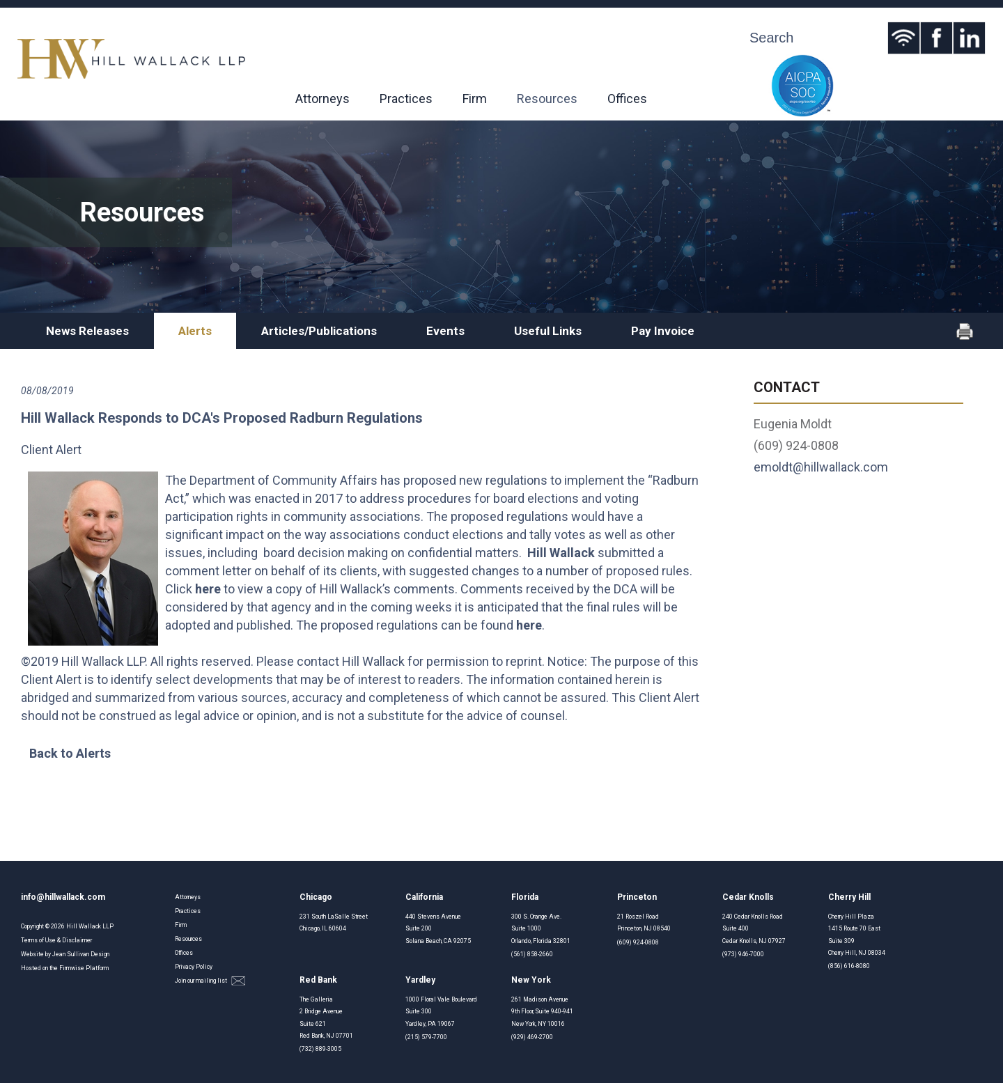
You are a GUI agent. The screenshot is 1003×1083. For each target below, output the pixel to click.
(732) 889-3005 (320, 1048)
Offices (627, 98)
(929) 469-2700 (532, 1037)
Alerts (195, 331)
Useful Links (548, 331)
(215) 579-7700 (426, 1037)
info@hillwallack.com (63, 897)
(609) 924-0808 (638, 942)
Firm (474, 98)
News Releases (87, 331)
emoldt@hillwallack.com (821, 467)
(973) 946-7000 (743, 954)
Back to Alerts (70, 753)
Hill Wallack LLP (90, 926)
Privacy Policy (193, 966)
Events (445, 331)
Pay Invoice (662, 331)
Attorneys (322, 98)
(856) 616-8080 (849, 966)
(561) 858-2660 (532, 954)
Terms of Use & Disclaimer (56, 940)
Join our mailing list (210, 980)
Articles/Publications (319, 331)
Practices (406, 98)
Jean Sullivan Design (80, 954)
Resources (547, 98)
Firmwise (71, 968)
